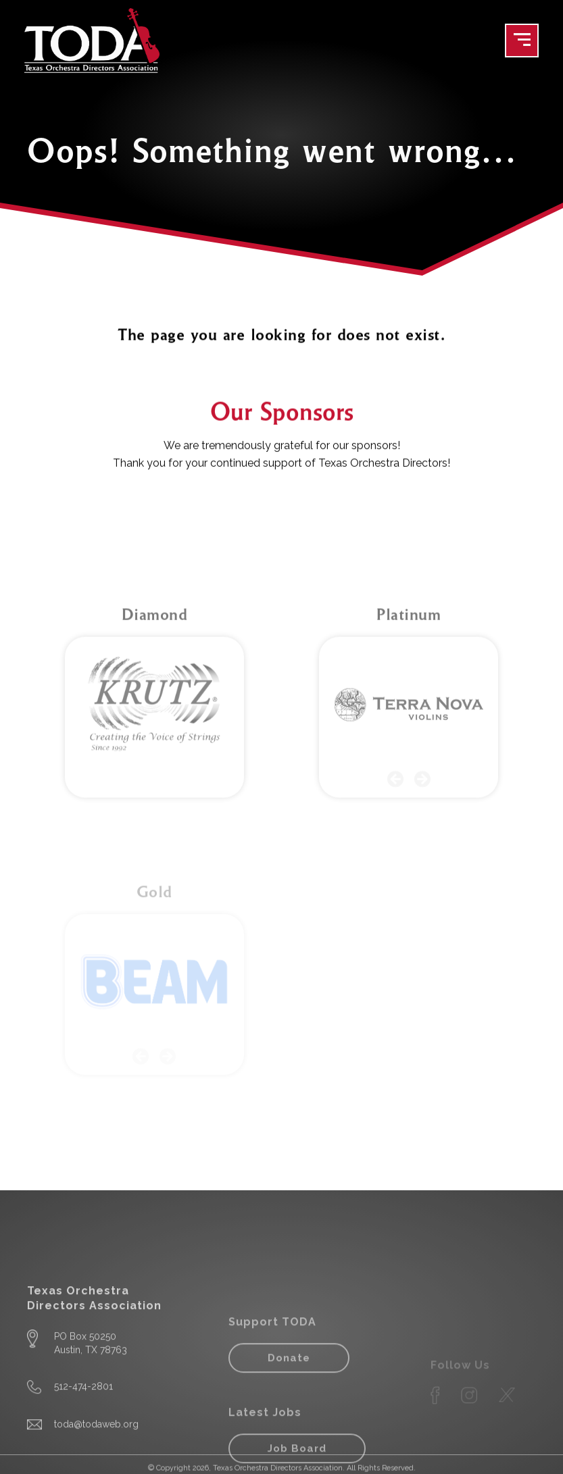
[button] (395, 859)
